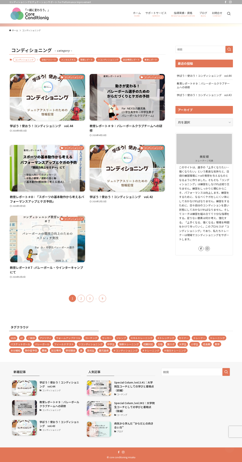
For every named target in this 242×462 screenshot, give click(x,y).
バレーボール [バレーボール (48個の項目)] (42, 344)
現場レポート (86, 59)
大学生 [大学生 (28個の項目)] (182, 344)
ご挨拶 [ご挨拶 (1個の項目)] (31, 338)
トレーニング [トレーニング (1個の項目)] (217, 338)
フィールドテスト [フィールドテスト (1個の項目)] (64, 344)
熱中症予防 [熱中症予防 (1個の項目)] (31, 350)
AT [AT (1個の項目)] (21, 338)
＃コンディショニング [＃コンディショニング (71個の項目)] (125, 350)
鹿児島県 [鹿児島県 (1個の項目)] (104, 350)
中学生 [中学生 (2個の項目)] (111, 344)
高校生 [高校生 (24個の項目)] (90, 350)
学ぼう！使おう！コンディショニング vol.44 (204, 76)
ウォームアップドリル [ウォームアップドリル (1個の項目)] (68, 338)
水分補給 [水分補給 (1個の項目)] (15, 350)
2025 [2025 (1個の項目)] (13, 338)
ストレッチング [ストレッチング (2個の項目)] (165, 338)
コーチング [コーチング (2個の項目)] (91, 338)
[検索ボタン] (229, 13)
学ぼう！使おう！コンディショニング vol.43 (204, 95)
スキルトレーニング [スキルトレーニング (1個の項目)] (141, 338)
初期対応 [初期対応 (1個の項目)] (148, 344)
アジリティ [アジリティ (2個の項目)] (45, 338)
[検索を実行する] (229, 49)
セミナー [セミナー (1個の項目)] (184, 338)
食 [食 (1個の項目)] (81, 350)
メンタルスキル (68, 59)
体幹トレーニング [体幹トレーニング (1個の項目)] (129, 344)
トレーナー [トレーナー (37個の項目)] (199, 338)
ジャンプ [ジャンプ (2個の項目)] (121, 338)
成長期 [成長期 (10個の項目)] (206, 344)
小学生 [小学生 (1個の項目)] (194, 344)
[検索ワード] (204, 49)
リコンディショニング (108, 59)
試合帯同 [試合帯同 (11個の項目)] (56, 350)
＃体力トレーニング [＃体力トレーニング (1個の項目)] (175, 350)
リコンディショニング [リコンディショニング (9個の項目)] (90, 344)
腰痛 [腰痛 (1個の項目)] (44, 350)
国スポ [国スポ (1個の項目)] (171, 344)
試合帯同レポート (131, 59)
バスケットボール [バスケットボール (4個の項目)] (20, 344)
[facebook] (225, 2)
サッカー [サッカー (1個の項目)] (107, 338)
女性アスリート (49, 59)
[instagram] (230, 2)
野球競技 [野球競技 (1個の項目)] (70, 350)
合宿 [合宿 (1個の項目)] (160, 344)
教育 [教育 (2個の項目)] (217, 344)
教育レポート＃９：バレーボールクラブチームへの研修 (203, 85)
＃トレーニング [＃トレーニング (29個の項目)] (150, 350)
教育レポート (151, 59)
